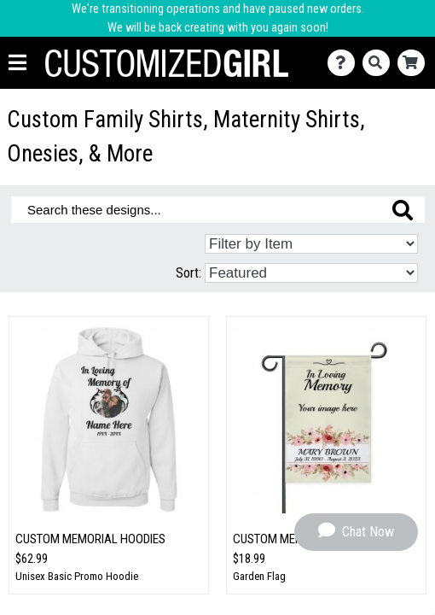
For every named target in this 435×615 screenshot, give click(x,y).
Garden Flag (259, 576)
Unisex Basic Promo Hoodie (76, 576)
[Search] (379, 63)
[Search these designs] (218, 209)
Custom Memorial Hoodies (90, 539)
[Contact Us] (345, 63)
